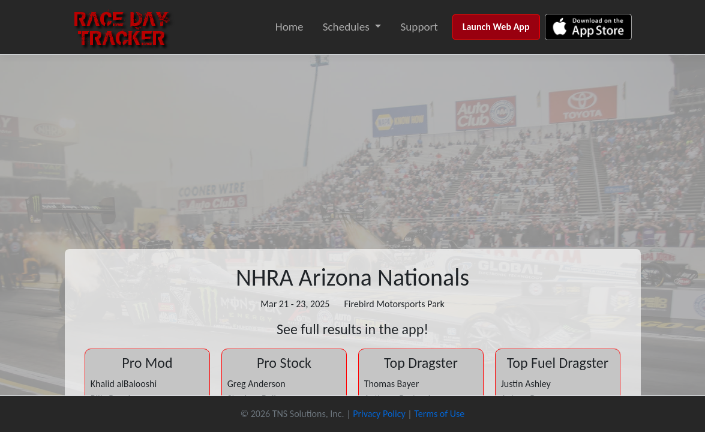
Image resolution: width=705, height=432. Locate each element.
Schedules (346, 27)
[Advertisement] (352, 145)
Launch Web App (496, 26)
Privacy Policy (379, 413)
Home (289, 27)
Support (418, 27)
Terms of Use (439, 413)
